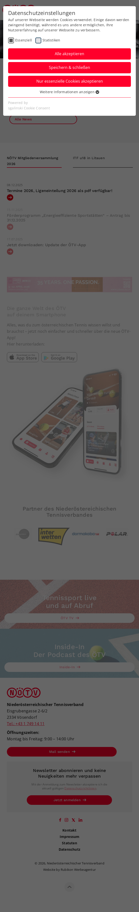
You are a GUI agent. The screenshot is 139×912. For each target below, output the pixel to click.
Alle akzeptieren (69, 53)
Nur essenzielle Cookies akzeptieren (69, 81)
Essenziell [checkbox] (23, 40)
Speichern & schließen (69, 67)
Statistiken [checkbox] (51, 40)
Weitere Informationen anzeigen (69, 92)
